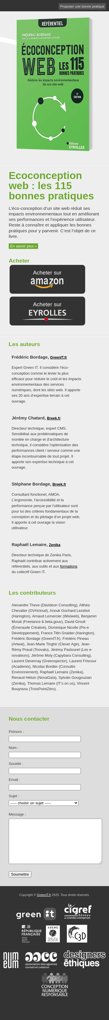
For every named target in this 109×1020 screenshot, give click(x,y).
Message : (17, 814)
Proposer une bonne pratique (82, 6)
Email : (14, 780)
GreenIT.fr (58, 357)
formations (68, 566)
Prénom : (16, 731)
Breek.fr (53, 418)
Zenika (54, 545)
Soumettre (20, 883)
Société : (16, 764)
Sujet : (14, 796)
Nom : (14, 747)
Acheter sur (47, 279)
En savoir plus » (23, 246)
